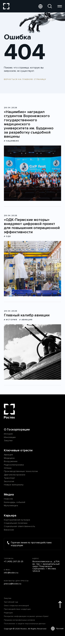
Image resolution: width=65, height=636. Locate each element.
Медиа (9, 494)
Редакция (8, 613)
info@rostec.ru (11, 572)
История (8, 434)
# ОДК (7, 236)
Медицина (9, 458)
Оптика (7, 468)
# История (10, 320)
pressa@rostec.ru (12, 584)
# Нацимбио (11, 141)
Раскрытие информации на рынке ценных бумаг (26, 616)
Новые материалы (13, 484)
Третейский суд (11, 602)
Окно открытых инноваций (16, 606)
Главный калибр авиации (27, 315)
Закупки (8, 440)
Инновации (10, 437)
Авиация (8, 454)
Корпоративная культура (17, 520)
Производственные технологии (21, 471)
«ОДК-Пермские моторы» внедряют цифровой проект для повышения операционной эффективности (32, 226)
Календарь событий (14, 502)
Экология (9, 481)
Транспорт (9, 478)
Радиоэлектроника (14, 465)
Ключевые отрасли (18, 450)
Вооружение (11, 461)
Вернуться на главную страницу (25, 79)
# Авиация (25, 320)
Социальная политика (15, 523)
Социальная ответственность (19, 526)
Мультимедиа (11, 505)
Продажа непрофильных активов (19, 620)
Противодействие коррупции (17, 609)
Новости (8, 499)
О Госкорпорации (17, 429)
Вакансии (9, 530)
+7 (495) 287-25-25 (13, 561)
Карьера (10, 515)
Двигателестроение (14, 475)
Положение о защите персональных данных (24, 624)
